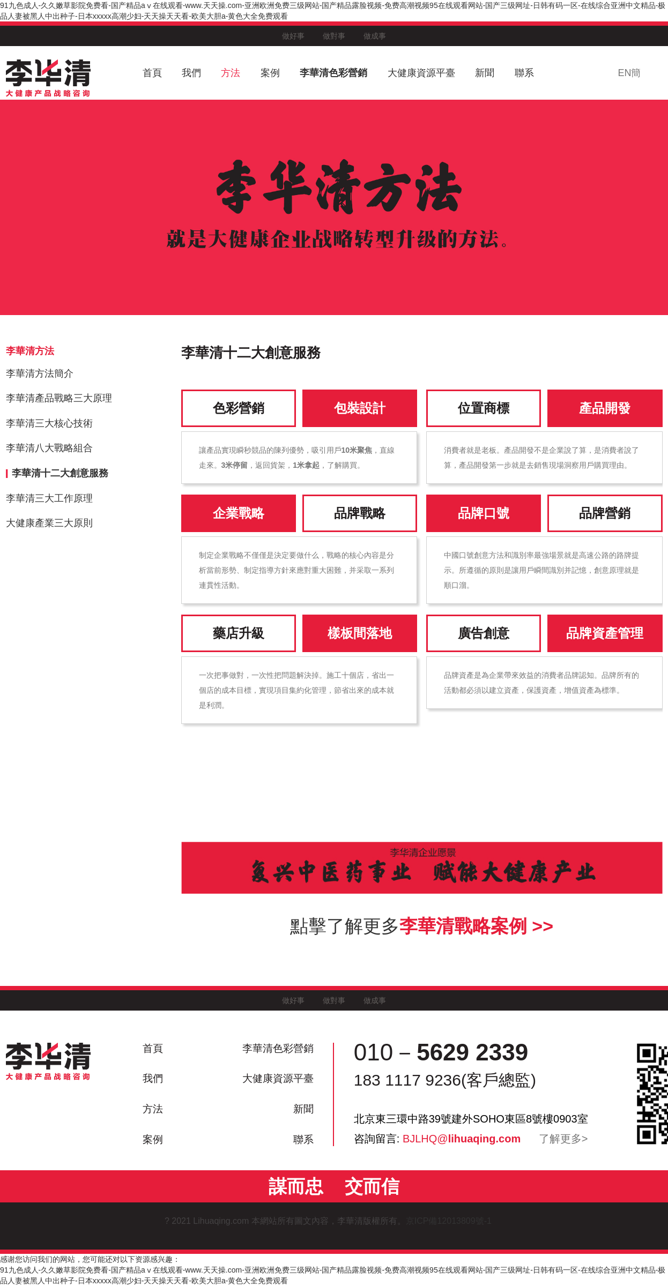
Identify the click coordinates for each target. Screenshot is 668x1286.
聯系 (524, 73)
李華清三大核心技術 (49, 423)
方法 (230, 73)
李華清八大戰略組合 (49, 448)
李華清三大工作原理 (49, 498)
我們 (191, 73)
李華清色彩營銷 (333, 73)
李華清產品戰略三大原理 (59, 398)
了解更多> (563, 1138)
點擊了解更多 (421, 926)
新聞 (484, 73)
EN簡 (629, 73)
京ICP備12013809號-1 (454, 1220)
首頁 (152, 73)
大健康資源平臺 (421, 73)
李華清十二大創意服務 (60, 473)
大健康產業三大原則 (49, 523)
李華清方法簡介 (39, 373)
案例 (270, 73)
